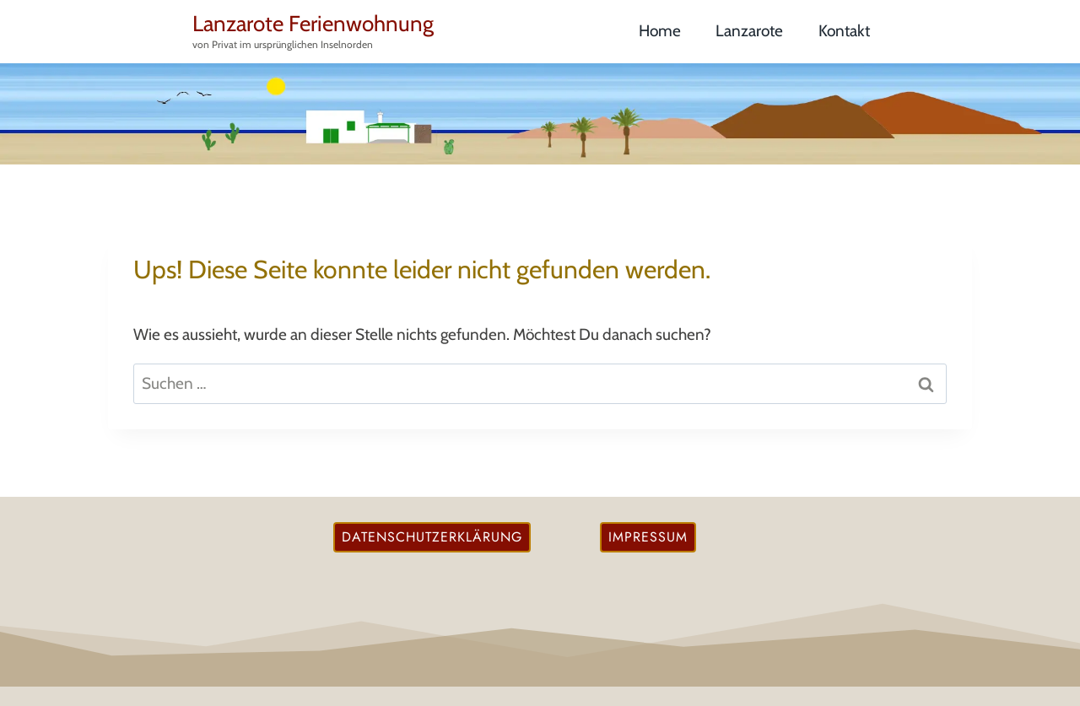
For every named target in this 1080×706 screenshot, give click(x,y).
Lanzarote (749, 30)
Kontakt (844, 30)
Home (660, 30)
